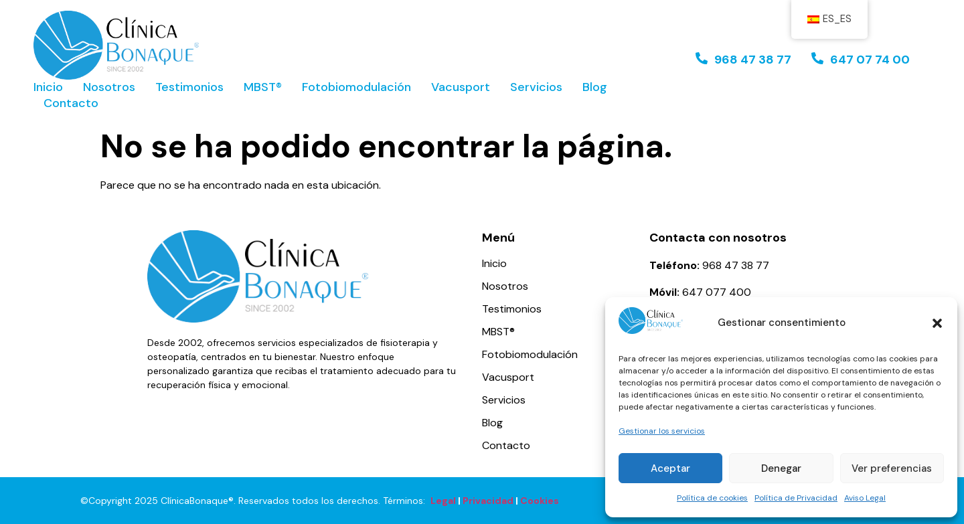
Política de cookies (712, 498)
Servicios (536, 87)
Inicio (48, 87)
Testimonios (189, 87)
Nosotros (109, 87)
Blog (594, 87)
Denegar (781, 468)
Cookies (539, 501)
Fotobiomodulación (356, 87)
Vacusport (460, 87)
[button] (937, 323)
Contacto (71, 103)
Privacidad (488, 501)
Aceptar (670, 468)
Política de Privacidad (795, 498)
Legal (443, 501)
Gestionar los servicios (662, 431)
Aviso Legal (865, 498)
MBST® (263, 87)
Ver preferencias (892, 468)
